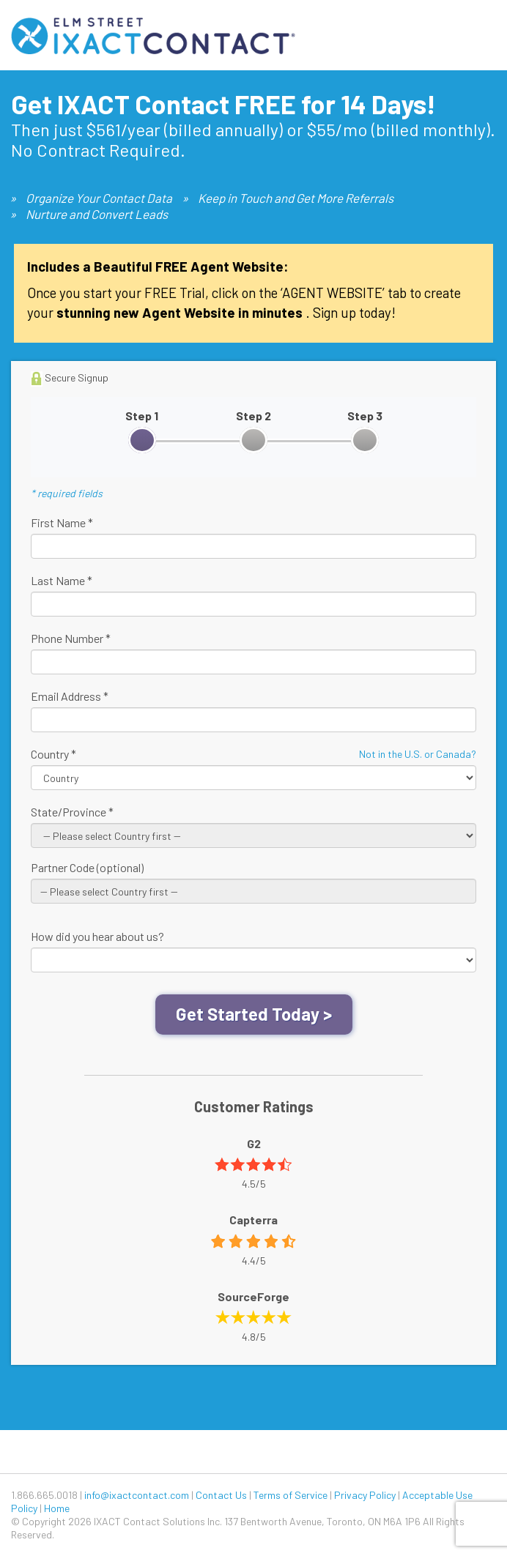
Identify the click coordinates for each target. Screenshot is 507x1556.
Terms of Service (290, 1495)
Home (57, 1508)
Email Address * (69, 696)
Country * (53, 754)
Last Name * (61, 580)
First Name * (62, 522)
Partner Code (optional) (87, 867)
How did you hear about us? (97, 936)
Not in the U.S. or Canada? (417, 754)
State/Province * (72, 812)
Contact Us (221, 1495)
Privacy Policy (365, 1495)
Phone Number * (71, 638)
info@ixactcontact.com (136, 1495)
